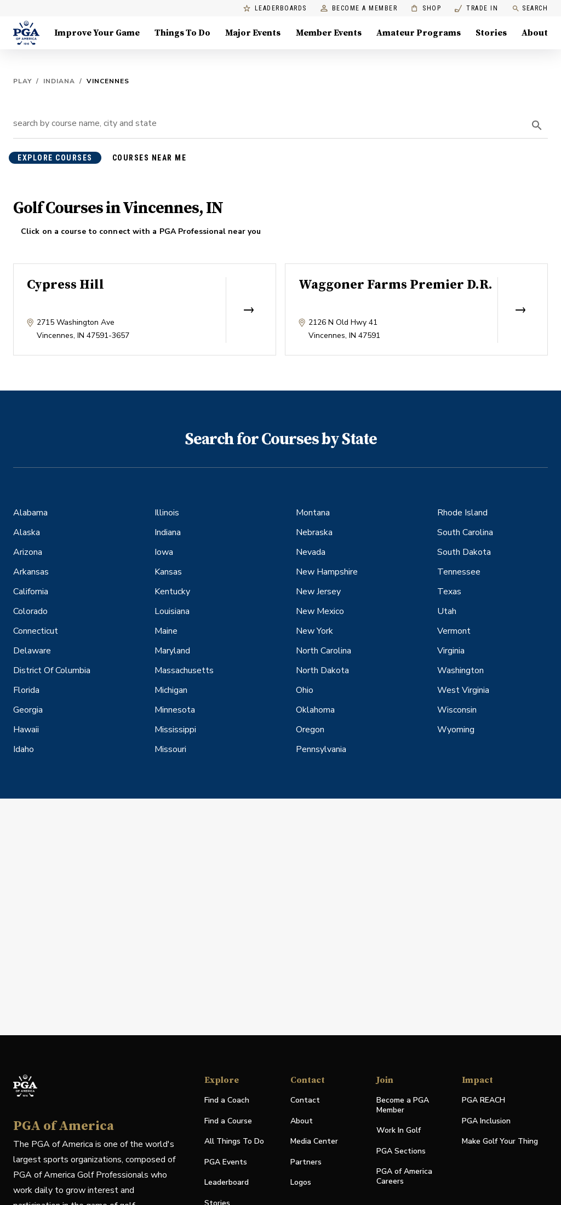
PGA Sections (401, 1151)
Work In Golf (398, 1130)
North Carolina (323, 651)
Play (22, 81)
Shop (426, 8)
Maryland (172, 651)
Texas (449, 592)
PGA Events (225, 1162)
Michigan (170, 690)
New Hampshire (327, 572)
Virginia (451, 651)
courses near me (149, 157)
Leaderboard (226, 1182)
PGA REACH (483, 1100)
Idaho (23, 749)
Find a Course (228, 1121)
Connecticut (35, 631)
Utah (446, 611)
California (30, 592)
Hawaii (26, 730)
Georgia (28, 710)
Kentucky (172, 592)
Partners (306, 1162)
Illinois (166, 513)
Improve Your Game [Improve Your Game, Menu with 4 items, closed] (97, 32)
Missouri (170, 749)
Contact (305, 1100)
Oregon (310, 730)
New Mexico (320, 611)
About (301, 1121)
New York (314, 631)
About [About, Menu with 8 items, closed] (535, 32)
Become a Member (359, 8)
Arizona (27, 552)
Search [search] (530, 8)
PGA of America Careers (404, 1176)
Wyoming (455, 730)
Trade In (476, 8)
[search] (537, 125)
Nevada (310, 552)
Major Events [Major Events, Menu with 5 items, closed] (252, 32)
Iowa (163, 552)
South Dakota (464, 552)
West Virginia (463, 690)
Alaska (26, 532)
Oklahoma (315, 710)
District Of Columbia (51, 670)
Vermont (454, 631)
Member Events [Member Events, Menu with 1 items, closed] (329, 32)
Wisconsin (457, 710)
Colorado (30, 611)
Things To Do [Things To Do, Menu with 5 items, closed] (182, 32)
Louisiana (172, 611)
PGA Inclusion (486, 1121)
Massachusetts (184, 670)
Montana (313, 513)
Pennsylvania (321, 749)
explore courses (55, 157)
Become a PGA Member (402, 1105)
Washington (460, 670)
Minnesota (174, 710)
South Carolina (465, 532)
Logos (300, 1182)
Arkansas (31, 572)
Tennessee (458, 572)
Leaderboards (275, 8)
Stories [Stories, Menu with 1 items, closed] (491, 32)
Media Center (314, 1141)
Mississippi (175, 730)
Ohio (304, 690)
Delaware (32, 651)
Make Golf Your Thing (500, 1141)
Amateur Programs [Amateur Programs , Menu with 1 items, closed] (418, 32)
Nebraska (314, 532)
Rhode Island (462, 513)
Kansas (168, 572)
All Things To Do (234, 1141)
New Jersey (318, 592)
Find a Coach (226, 1100)
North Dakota (322, 670)
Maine (166, 631)
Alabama (30, 513)
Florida (26, 690)
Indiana (59, 81)
